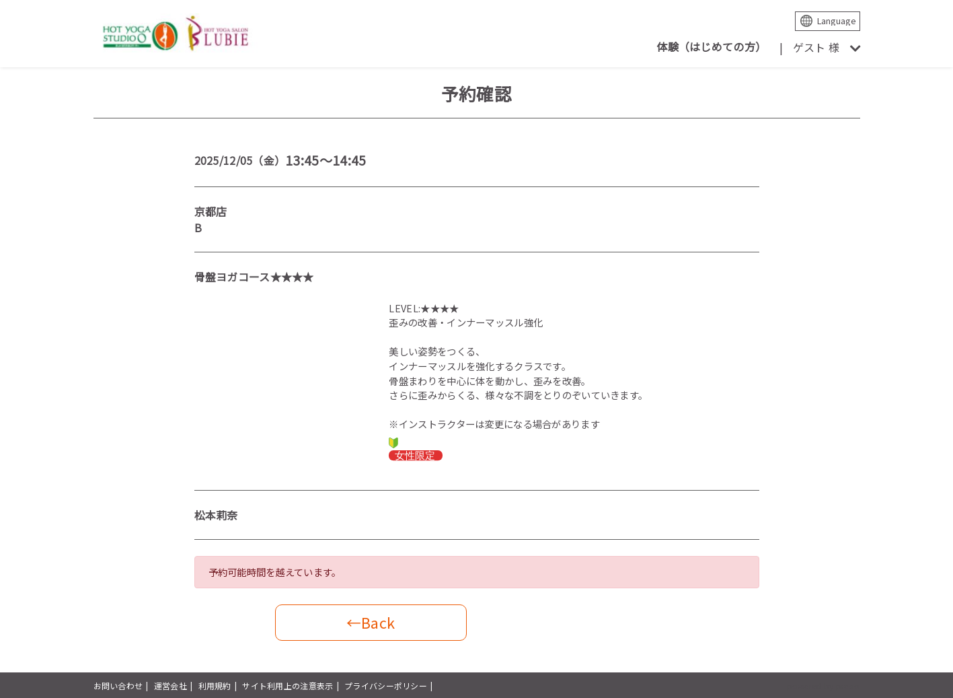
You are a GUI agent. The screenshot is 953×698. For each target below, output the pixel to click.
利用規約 (214, 685)
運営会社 (170, 685)
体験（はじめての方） (711, 46)
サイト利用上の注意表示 (287, 685)
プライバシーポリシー (385, 685)
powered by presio (823, 685)
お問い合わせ (118, 685)
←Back (370, 622)
